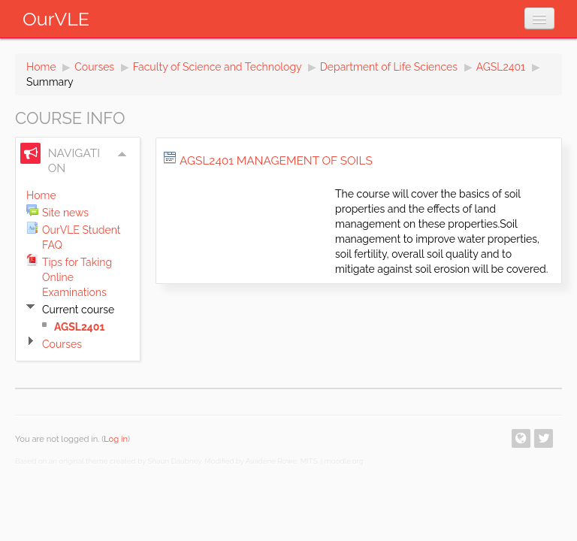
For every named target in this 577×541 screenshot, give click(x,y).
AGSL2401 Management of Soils (276, 161)
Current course (78, 310)
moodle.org (344, 461)
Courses (94, 67)
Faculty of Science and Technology (217, 67)
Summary (50, 82)
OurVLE (56, 19)
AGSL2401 (500, 67)
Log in (116, 439)
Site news (65, 213)
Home (41, 67)
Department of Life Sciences (389, 67)
